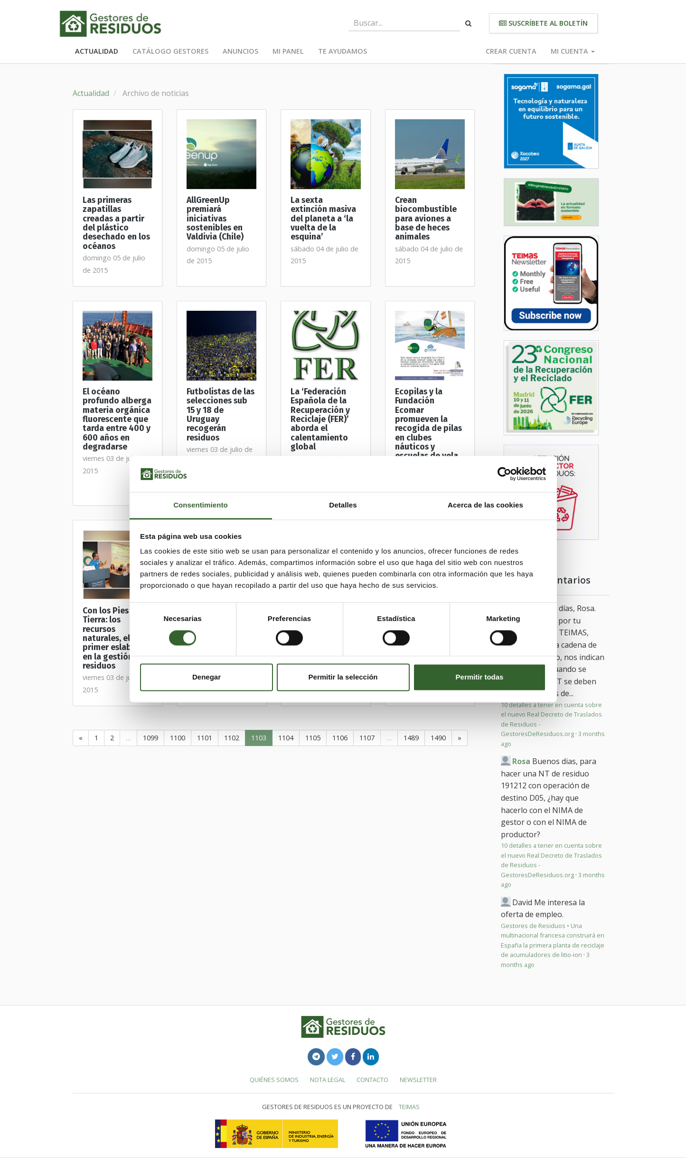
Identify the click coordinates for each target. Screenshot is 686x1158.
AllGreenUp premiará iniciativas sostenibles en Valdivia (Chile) (215, 218)
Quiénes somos (274, 1079)
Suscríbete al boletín (543, 23)
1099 (150, 737)
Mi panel (288, 51)
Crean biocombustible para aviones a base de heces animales (426, 218)
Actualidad (96, 51)
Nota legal (327, 1079)
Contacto (372, 1079)
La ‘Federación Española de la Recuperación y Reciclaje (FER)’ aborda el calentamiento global (320, 419)
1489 (411, 737)
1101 (204, 737)
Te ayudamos (342, 51)
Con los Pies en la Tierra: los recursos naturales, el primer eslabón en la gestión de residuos (116, 638)
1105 (312, 737)
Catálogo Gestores (170, 51)
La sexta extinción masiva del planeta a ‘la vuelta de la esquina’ (323, 218)
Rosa (521, 761)
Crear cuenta (511, 51)
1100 (177, 737)
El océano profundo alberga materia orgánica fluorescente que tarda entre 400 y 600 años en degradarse (117, 419)
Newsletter (418, 1079)
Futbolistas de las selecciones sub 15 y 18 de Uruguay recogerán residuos (220, 415)
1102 (231, 737)
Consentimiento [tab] (200, 505)
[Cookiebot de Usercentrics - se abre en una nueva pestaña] (504, 474)
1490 (438, 737)
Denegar (206, 677)
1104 (285, 737)
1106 (340, 737)
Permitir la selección (343, 677)
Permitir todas (480, 677)
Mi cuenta (573, 51)
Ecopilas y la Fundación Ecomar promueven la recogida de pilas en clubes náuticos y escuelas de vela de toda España (428, 428)
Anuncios (240, 51)
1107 (367, 737)
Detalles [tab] (343, 505)
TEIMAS (409, 1106)
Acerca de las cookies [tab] (485, 505)
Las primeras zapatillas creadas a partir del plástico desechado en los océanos (116, 223)
